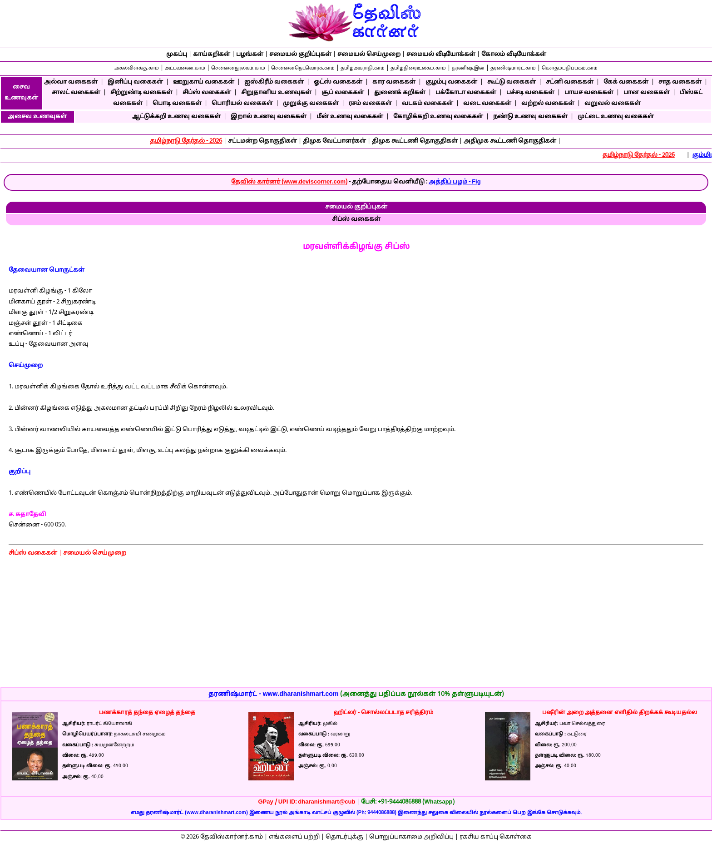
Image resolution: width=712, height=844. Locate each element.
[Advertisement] (631, 326)
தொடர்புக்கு (344, 837)
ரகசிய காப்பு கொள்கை (496, 837)
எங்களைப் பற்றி (294, 837)
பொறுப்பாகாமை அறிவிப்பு (411, 837)
